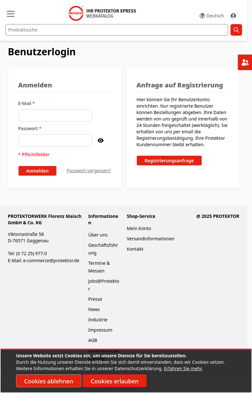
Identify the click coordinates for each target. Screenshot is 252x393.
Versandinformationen (150, 239)
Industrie (97, 320)
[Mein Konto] (234, 16)
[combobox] (116, 30)
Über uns (98, 235)
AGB (92, 340)
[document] (126, 371)
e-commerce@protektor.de (51, 260)
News (94, 309)
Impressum (100, 330)
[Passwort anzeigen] (100, 140)
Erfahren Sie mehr (183, 368)
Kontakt (135, 249)
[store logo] (105, 13)
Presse (95, 299)
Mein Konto (139, 228)
